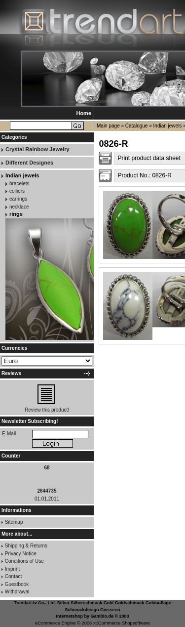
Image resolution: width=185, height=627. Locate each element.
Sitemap (14, 522)
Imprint (12, 569)
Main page (108, 125)
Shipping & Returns (26, 545)
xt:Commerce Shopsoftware (121, 623)
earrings (18, 199)
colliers (17, 191)
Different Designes (29, 163)
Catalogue (136, 125)
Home (83, 113)
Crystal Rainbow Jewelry (37, 149)
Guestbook (17, 584)
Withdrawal (17, 591)
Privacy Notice (21, 553)
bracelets (19, 183)
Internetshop (69, 616)
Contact (13, 576)
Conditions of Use (24, 561)
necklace (19, 206)
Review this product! (47, 410)
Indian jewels (167, 125)
